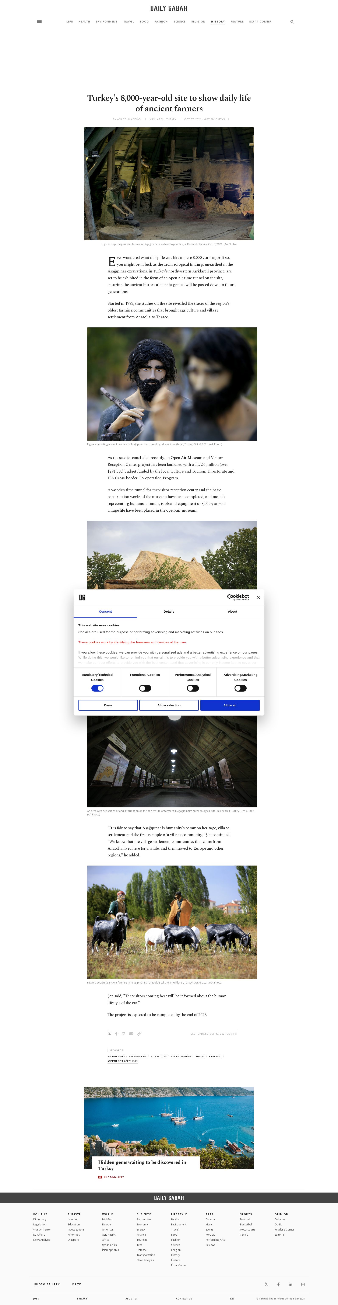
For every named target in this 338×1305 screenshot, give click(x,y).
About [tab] (232, 611)
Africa (105, 1240)
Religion (198, 21)
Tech (139, 1245)
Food (144, 21)
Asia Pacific (109, 1234)
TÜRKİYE (74, 1214)
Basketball (246, 1224)
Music (209, 1224)
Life (69, 21)
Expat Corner (260, 21)
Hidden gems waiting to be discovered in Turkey (144, 1165)
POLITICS (40, 1214)
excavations (158, 1056)
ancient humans (181, 1056)
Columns (280, 1219)
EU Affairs (39, 1234)
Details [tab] (169, 611)
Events (209, 1229)
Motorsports (247, 1229)
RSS (232, 1298)
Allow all (229, 705)
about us (131, 1298)
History (218, 21)
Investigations (76, 1229)
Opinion (282, 1214)
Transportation (146, 1255)
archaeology (138, 1056)
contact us (184, 1298)
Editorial (280, 1234)
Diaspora (73, 1240)
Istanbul (72, 1219)
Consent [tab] (105, 611)
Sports (246, 1214)
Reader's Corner (284, 1229)
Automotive (144, 1219)
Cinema (210, 1219)
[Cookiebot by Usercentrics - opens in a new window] (230, 597)
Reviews (210, 1245)
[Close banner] (258, 597)
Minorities (74, 1234)
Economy (142, 1224)
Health (84, 21)
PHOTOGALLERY (114, 1177)
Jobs (36, 1298)
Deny (108, 705)
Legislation (39, 1224)
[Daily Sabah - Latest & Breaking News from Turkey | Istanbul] (168, 8)
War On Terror (42, 1229)
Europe (106, 1224)
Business (144, 1214)
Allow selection (168, 705)
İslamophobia (110, 1250)
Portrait (210, 1234)
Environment (106, 21)
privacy (82, 1298)
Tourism (142, 1240)
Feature (237, 21)
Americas (107, 1229)
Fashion (161, 21)
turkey (200, 1056)
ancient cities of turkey (123, 1061)
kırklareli (215, 1056)
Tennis (244, 1234)
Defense (142, 1250)
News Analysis (41, 1240)
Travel (128, 21)
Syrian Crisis (109, 1245)
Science (180, 21)
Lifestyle (179, 1214)
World (107, 1214)
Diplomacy (39, 1219)
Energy (141, 1229)
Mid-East (107, 1219)
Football (245, 1219)
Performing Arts (215, 1240)
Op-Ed (278, 1224)
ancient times (116, 1056)
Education (74, 1224)
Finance (141, 1234)
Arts (210, 1214)
